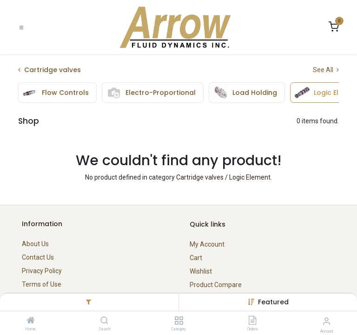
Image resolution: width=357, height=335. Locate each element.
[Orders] (252, 321)
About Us (35, 244)
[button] (273, 302)
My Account (207, 244)
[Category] (178, 321)
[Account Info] (326, 321)
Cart (196, 257)
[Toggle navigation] (21, 27)
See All (326, 70)
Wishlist (201, 271)
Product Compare (216, 284)
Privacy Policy (42, 271)
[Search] (104, 321)
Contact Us (38, 257)
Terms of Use (41, 284)
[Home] (30, 321)
